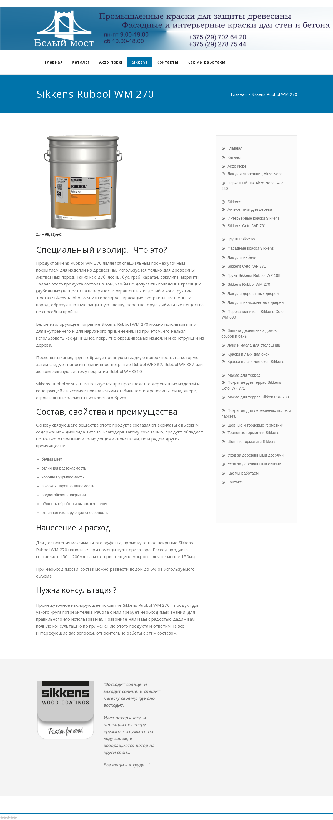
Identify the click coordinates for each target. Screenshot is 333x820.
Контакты (167, 62)
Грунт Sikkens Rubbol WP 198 (253, 275)
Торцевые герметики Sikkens (253, 432)
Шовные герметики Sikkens (251, 441)
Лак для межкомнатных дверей (255, 302)
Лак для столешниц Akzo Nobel (255, 174)
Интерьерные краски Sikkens (253, 218)
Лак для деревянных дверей (253, 293)
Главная (54, 62)
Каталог (81, 62)
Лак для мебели (241, 257)
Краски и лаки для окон (248, 354)
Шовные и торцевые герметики (255, 425)
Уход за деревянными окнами (254, 464)
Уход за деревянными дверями (255, 455)
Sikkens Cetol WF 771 (246, 266)
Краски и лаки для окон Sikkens (255, 361)
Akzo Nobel (110, 62)
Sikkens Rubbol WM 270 (248, 284)
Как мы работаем (206, 62)
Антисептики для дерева (249, 209)
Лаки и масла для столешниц (253, 345)
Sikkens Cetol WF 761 (246, 226)
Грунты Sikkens (241, 239)
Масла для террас (244, 375)
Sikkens (139, 62)
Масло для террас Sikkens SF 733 (258, 397)
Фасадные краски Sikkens (250, 248)
